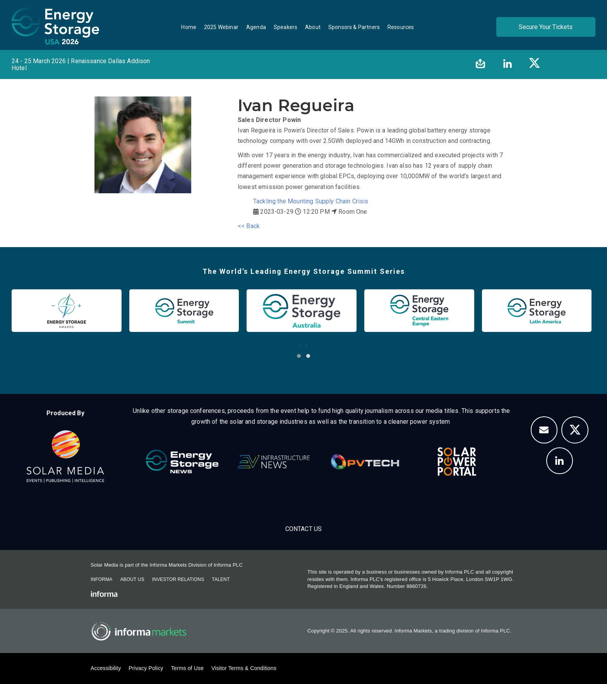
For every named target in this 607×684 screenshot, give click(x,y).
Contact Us (303, 529)
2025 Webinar (221, 27)
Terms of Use (187, 668)
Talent (221, 579)
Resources (401, 27)
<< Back (249, 226)
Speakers (285, 27)
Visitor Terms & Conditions (243, 668)
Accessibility (106, 668)
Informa (101, 579)
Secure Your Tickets (546, 27)
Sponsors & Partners (354, 27)
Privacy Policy (146, 668)
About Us (132, 579)
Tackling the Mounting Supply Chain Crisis (311, 201)
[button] (299, 356)
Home (188, 27)
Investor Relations (178, 579)
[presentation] (301, 345)
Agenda (256, 27)
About (313, 27)
